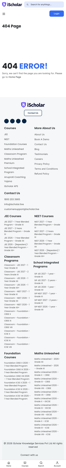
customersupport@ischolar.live (21, 209)
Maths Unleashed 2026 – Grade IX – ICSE (46, 426)
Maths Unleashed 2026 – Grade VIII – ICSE (46, 433)
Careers (38, 159)
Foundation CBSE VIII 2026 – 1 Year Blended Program (16, 377)
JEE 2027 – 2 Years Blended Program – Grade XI (17, 231)
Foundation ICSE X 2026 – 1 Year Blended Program (17, 384)
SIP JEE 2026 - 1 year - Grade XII (44, 288)
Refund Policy (41, 173)
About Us (39, 134)
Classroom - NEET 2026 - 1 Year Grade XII (17, 299)
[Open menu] (4, 14)
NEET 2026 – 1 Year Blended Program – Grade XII (47, 243)
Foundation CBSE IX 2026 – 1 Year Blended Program (17, 371)
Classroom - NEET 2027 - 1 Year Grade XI (16, 293)
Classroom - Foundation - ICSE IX (17, 339)
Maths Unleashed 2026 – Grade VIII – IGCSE (46, 413)
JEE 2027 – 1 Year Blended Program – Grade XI (16, 223)
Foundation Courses (15, 144)
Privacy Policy (42, 163)
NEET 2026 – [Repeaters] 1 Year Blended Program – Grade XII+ (46, 253)
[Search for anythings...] (47, 4)
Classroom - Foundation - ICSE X (17, 332)
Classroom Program (15, 154)
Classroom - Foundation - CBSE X (17, 313)
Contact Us (33, 113)
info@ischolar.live (14, 204)
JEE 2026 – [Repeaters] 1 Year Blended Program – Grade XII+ (16, 247)
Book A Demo (41, 139)
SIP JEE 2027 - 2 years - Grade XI (45, 282)
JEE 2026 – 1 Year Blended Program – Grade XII (16, 239)
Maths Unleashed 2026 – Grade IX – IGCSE (46, 406)
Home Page (15, 77)
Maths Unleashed (14, 149)
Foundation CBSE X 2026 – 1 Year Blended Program (17, 364)
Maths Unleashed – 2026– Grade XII (47, 360)
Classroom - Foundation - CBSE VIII (17, 326)
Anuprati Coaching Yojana (14, 179)
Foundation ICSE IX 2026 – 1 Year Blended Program (16, 391)
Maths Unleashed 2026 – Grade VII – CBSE (46, 393)
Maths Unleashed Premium (14, 161)
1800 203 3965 (12, 199)
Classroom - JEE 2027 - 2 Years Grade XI (16, 273)
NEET (6, 139)
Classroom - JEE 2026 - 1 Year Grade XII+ (16, 286)
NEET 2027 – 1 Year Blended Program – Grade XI (47, 224)
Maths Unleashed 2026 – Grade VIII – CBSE (46, 387)
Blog (36, 149)
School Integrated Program (14, 170)
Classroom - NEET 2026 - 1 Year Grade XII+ (17, 306)
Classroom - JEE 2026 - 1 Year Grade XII (16, 280)
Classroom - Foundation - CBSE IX (17, 319)
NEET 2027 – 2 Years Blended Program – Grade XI (47, 234)
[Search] (27, 4)
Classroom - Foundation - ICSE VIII (17, 345)
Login (56, 13)
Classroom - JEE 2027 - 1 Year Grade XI (16, 266)
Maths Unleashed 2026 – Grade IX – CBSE (46, 380)
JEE (6, 134)
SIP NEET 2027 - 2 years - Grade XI (46, 301)
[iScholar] (12, 4)
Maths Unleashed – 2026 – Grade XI (46, 367)
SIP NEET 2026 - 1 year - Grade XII (45, 308)
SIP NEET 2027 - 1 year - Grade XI (45, 295)
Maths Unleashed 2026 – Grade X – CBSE (46, 373)
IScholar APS (11, 186)
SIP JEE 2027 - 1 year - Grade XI (44, 275)
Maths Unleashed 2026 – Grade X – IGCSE (46, 400)
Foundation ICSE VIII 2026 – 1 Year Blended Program (17, 397)
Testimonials (41, 154)
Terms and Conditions (46, 168)
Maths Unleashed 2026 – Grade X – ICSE (46, 420)
